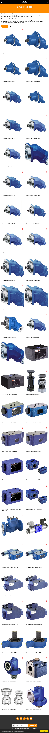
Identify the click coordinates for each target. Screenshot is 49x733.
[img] (12, 40)
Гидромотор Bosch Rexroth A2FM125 (32, 109)
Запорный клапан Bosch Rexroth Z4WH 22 (10, 624)
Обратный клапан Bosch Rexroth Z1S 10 (9, 394)
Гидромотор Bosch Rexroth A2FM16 (8, 138)
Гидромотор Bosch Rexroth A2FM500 (33, 280)
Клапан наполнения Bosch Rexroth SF (9, 681)
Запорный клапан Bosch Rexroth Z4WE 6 (33, 538)
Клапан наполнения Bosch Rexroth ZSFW (33, 652)
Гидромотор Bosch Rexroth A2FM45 (32, 252)
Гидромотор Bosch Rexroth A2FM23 (8, 195)
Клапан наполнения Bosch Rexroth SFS (33, 709)
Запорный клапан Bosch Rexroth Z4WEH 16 (34, 595)
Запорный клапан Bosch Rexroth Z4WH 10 (10, 567)
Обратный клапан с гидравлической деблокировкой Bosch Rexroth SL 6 (11, 510)
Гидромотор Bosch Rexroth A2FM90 (8, 365)
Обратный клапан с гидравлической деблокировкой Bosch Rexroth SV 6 (11, 480)
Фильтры (4, 26)
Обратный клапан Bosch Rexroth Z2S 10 (33, 422)
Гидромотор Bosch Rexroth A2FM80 (32, 337)
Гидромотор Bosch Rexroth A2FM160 (33, 138)
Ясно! (44, 731)
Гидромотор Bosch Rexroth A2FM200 (33, 166)
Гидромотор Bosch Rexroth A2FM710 (9, 337)
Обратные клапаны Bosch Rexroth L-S (9, 538)
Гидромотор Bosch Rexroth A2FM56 (8, 309)
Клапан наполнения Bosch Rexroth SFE (9, 709)
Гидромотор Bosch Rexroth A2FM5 (8, 280)
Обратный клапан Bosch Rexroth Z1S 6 (33, 365)
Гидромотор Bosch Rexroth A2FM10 (32, 53)
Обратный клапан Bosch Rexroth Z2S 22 (33, 451)
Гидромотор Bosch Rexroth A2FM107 (33, 81)
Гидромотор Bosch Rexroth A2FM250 (33, 195)
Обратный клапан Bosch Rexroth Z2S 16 (9, 451)
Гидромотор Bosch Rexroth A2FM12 (8, 109)
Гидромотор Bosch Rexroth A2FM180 (9, 166)
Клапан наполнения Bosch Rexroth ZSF (9, 652)
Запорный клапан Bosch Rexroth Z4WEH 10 (34, 567)
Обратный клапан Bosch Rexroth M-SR (33, 394)
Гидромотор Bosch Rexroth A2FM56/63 (33, 309)
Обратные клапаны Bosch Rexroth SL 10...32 (34, 509)
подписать (32, 725)
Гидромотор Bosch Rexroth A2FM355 (8, 252)
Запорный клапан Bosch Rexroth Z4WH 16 (9, 595)
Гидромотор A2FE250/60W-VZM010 (9, 53)
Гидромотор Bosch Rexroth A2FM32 (32, 223)
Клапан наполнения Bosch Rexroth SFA (33, 681)
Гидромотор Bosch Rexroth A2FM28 (8, 223)
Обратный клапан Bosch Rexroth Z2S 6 (9, 422)
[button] (1, 2)
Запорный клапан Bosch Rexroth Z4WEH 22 (34, 624)
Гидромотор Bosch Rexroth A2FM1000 (9, 81)
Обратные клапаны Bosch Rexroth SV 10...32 (34, 479)
